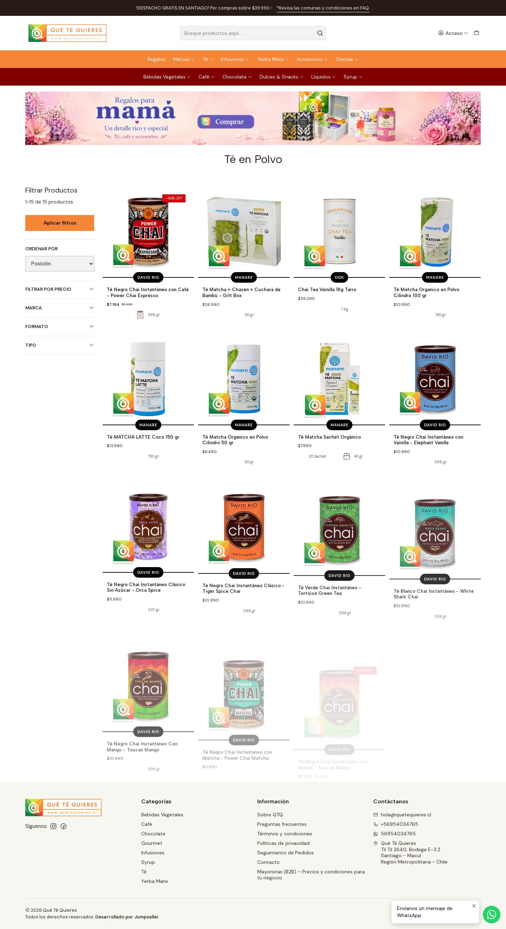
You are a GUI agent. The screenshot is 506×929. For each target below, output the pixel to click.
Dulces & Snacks (282, 77)
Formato (59, 326)
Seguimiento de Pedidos (285, 852)
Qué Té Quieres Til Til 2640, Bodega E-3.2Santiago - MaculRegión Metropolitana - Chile (410, 852)
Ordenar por (41, 249)
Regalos (157, 59)
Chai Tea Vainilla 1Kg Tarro (327, 289)
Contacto (268, 862)
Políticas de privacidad (283, 843)
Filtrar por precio (59, 289)
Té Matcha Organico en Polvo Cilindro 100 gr (426, 292)
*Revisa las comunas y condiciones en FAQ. (323, 8)
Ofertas (347, 59)
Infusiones (235, 59)
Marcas (184, 59)
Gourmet (151, 843)
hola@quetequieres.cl (402, 814)
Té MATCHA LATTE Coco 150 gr (143, 469)
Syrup (353, 77)
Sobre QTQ (270, 814)
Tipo (59, 345)
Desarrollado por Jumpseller (127, 917)
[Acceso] (453, 33)
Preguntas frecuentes (282, 824)
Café (207, 77)
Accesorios (312, 59)
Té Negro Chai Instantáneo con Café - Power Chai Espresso (148, 292)
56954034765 (394, 833)
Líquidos (323, 77)
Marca (59, 308)
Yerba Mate (273, 59)
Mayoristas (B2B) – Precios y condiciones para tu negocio (311, 874)
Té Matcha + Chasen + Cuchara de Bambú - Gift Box (241, 292)
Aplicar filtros (60, 223)
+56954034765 (395, 824)
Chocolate (237, 77)
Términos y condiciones (284, 833)
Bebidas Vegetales (167, 77)
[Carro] (476, 33)
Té (208, 59)
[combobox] (253, 33)
